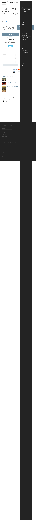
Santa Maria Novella (25, 52)
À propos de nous (4, 128)
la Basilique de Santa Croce (26, 54)
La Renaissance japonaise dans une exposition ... (14, 86)
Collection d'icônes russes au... (6, 148)
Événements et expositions (26, 9)
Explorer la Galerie (24, 15)
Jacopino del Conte (9, 13)
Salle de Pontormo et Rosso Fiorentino (15, 15)
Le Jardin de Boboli (24, 44)
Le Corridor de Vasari (25, 48)
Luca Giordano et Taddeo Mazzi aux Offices (13, 89)
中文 (22, 65)
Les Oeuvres (23, 20)
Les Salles (23, 22)
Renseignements (24, 5)
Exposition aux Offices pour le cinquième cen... (14, 79)
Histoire (23, 7)
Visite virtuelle (24, 18)
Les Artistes (23, 24)
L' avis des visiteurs (25, 11)
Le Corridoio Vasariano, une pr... (6, 152)
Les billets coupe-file (25, 59)
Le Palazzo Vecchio (24, 50)
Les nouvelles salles (25, 26)
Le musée (22, 3)
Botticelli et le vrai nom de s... (6, 150)
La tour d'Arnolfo (24, 46)
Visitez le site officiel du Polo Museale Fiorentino (10, 73)
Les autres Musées (24, 28)
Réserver (23, 16)
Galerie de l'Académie (25, 31)
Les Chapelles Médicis (25, 35)
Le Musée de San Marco (25, 37)
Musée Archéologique (25, 39)
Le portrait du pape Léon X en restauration (13, 82)
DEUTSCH (23, 67)
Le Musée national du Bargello (26, 29)
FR (21, 61)
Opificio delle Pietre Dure (25, 41)
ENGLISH (23, 63)
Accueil (22, 1)
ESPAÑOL (23, 70)
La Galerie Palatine (24, 33)
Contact (23, 13)
